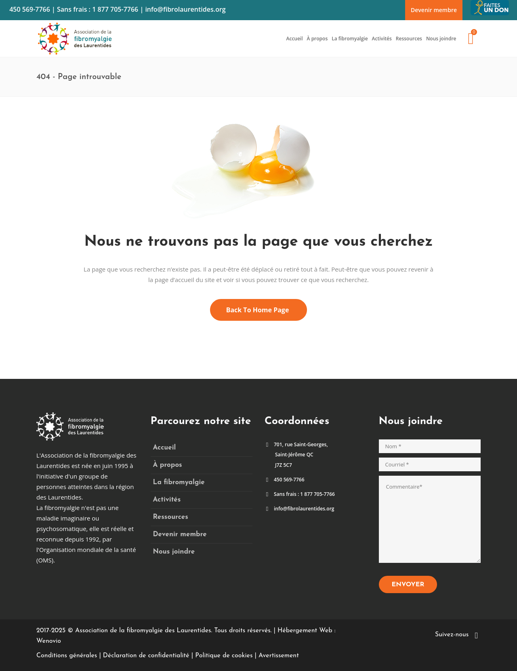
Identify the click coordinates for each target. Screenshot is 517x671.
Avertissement (278, 655)
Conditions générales (66, 655)
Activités (167, 499)
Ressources (170, 517)
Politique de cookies (223, 655)
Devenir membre (434, 10)
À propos (167, 465)
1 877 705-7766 (115, 9)
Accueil (164, 447)
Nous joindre (174, 551)
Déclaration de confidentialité (146, 655)
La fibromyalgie (179, 482)
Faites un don (490, 5)
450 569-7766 (29, 9)
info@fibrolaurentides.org (185, 9)
